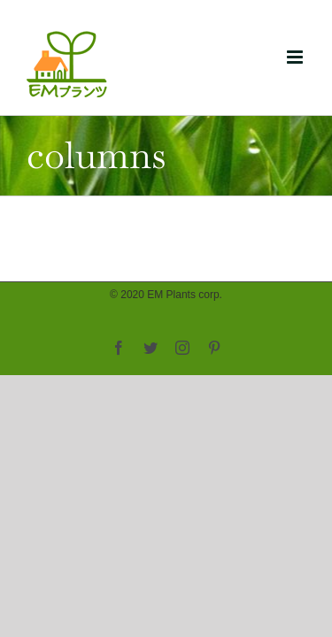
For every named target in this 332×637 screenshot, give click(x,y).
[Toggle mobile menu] (296, 57)
